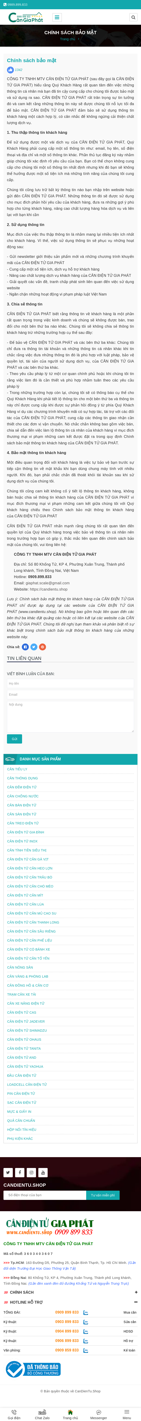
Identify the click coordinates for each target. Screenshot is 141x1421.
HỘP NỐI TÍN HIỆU (21, 1129)
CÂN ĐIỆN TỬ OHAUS (24, 1039)
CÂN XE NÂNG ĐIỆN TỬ (25, 1003)
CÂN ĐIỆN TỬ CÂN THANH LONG (33, 922)
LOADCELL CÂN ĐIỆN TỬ (27, 1084)
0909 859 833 (67, 1350)
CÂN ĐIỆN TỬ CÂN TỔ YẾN (28, 958)
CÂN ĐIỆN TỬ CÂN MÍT (25, 895)
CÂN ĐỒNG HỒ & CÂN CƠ (27, 985)
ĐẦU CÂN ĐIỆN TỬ (21, 1075)
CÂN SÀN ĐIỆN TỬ (21, 814)
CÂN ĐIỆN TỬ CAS (21, 1012)
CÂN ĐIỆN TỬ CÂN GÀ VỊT (28, 859)
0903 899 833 (67, 1322)
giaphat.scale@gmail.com (48, 583)
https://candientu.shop (49, 589)
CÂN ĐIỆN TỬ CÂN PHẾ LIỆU (29, 940)
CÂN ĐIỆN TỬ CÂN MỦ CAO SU (31, 913)
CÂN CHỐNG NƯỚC (23, 796)
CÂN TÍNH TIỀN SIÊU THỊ (26, 850)
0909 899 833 (67, 1312)
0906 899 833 (67, 1341)
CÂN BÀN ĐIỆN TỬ (21, 805)
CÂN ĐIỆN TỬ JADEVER (26, 1021)
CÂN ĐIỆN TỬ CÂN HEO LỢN (29, 868)
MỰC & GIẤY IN (19, 1111)
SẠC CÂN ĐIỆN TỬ (21, 1102)
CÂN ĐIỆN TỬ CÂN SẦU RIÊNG (31, 931)
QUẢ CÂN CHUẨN (21, 1120)
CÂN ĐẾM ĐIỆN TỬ (21, 787)
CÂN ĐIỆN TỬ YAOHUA (25, 1066)
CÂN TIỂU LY (17, 769)
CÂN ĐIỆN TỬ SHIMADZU (27, 1030)
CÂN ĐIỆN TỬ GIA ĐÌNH (25, 832)
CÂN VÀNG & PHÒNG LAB (27, 976)
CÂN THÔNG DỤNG (22, 778)
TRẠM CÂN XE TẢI (21, 994)
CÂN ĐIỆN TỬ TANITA (24, 1048)
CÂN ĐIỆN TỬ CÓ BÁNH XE (28, 949)
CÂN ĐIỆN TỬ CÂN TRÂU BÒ (29, 877)
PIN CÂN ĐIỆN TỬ (21, 1093)
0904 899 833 (67, 1331)
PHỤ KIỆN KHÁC (20, 1138)
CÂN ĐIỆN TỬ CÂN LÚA (25, 904)
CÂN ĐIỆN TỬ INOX (22, 841)
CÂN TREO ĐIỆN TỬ (23, 823)
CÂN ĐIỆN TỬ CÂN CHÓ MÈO (30, 886)
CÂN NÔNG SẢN (20, 967)
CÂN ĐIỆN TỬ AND (21, 1057)
